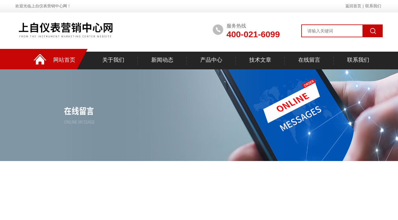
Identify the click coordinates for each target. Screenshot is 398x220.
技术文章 (260, 60)
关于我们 (113, 60)
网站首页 (64, 60)
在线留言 (309, 60)
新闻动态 (162, 60)
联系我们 (373, 6)
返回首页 (353, 6)
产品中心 (211, 60)
